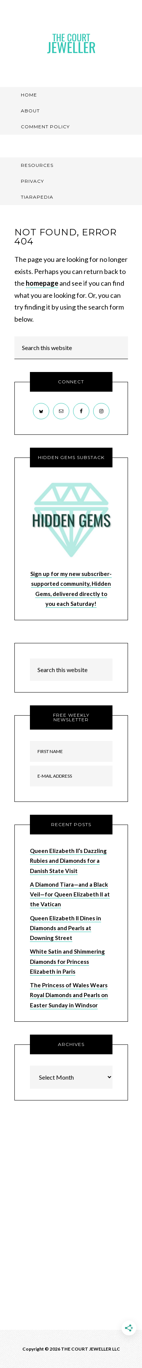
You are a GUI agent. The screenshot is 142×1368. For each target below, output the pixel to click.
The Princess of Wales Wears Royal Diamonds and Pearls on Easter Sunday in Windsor (69, 995)
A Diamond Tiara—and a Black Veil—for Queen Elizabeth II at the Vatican (70, 894)
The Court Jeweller (71, 43)
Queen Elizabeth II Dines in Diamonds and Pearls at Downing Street (65, 928)
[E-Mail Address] (71, 776)
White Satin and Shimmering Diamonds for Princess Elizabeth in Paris (67, 961)
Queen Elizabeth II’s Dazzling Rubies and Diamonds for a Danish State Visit (68, 860)
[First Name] (71, 751)
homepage (42, 283)
